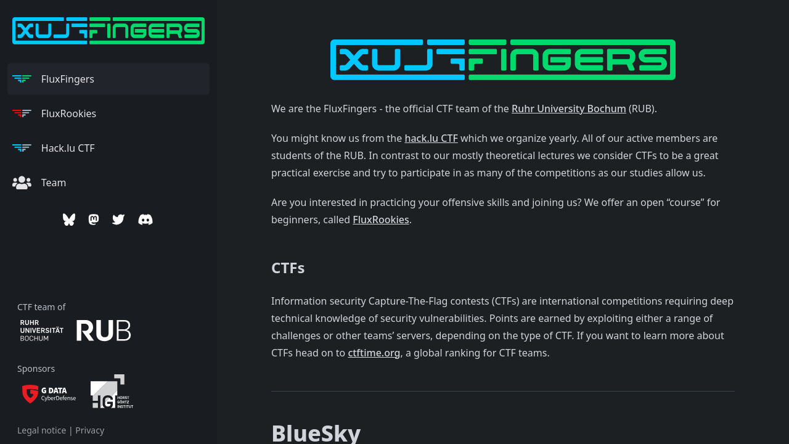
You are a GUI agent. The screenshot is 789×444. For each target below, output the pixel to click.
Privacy (89, 430)
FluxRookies (381, 219)
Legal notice (41, 430)
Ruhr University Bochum (569, 108)
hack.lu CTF (430, 138)
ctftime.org (374, 353)
